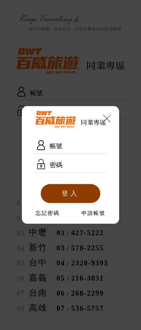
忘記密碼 (48, 213)
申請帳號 (93, 213)
